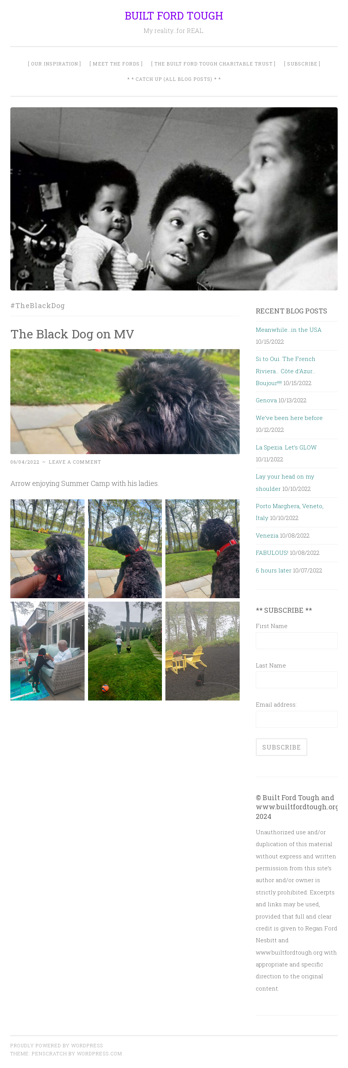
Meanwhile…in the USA (289, 329)
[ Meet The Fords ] (116, 64)
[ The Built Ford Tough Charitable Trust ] (213, 64)
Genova (266, 400)
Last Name (271, 665)
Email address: (276, 704)
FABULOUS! (272, 552)
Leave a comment (75, 462)
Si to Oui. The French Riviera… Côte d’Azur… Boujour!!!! (285, 371)
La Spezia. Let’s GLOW (286, 447)
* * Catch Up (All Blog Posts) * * (174, 79)
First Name (272, 626)
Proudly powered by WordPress (56, 1045)
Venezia (267, 535)
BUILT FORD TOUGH (174, 15)
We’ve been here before (289, 418)
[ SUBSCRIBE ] (302, 64)
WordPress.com (99, 1053)
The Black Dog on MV (72, 333)
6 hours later (273, 570)
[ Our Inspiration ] (54, 64)
